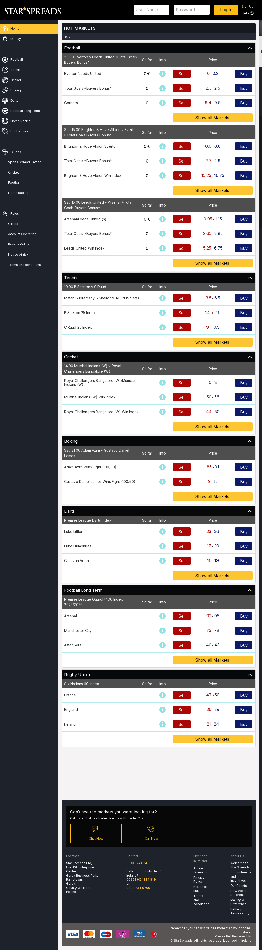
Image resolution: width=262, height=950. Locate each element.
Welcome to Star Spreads (240, 865)
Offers (13, 224)
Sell (181, 73)
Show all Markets (213, 117)
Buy (244, 73)
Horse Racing (18, 193)
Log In (226, 9)
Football (14, 183)
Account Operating (22, 234)
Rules (14, 213)
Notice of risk (18, 254)
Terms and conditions (24, 265)
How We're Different (238, 893)
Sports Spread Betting (24, 162)
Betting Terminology (239, 911)
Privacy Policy (18, 244)
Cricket (13, 172)
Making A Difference (238, 902)
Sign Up (248, 6)
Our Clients (238, 886)
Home (68, 36)
